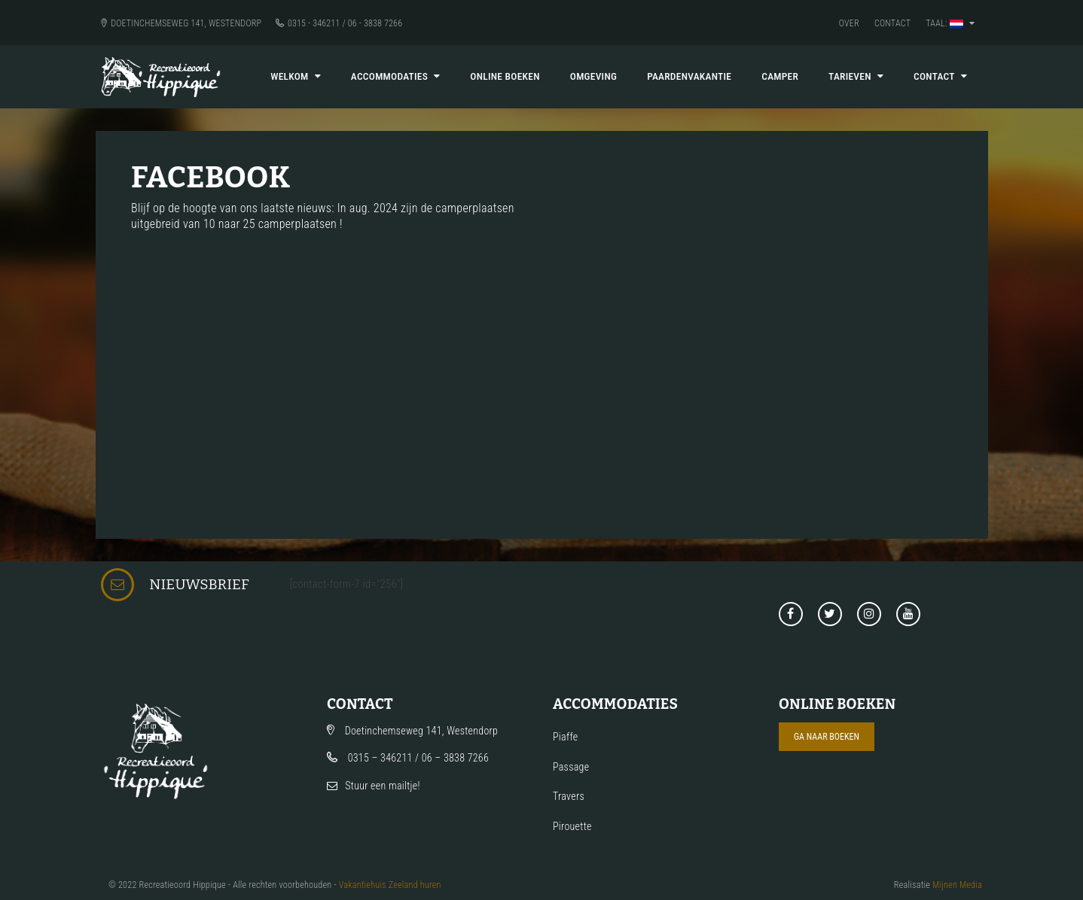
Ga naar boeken (826, 736)
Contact (892, 23)
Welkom (295, 76)
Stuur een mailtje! (382, 786)
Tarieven (855, 76)
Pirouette (572, 826)
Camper (779, 76)
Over (849, 23)
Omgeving (593, 76)
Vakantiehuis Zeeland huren (390, 885)
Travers (568, 796)
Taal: (950, 23)
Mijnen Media (957, 885)
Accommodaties (396, 76)
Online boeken (504, 76)
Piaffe (565, 737)
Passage (571, 767)
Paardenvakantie (689, 76)
